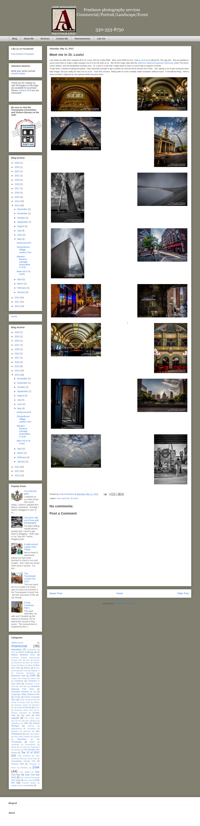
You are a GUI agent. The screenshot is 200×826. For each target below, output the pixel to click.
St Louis (74, 498)
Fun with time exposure (27, 721)
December (22, 209)
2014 (17, 201)
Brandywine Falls (21, 671)
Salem (32, 742)
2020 (17, 180)
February (22, 288)
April (19, 279)
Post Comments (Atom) (125, 603)
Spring (13, 747)
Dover (37, 707)
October (21, 218)
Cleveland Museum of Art (23, 692)
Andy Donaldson (67, 494)
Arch (59, 498)
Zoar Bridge (25, 772)
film (21, 785)
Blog (14, 38)
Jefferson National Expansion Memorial (155, 63)
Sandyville (15, 744)
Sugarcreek (35, 747)
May (19, 239)
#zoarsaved (31, 650)
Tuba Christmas (24, 756)
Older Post (183, 593)
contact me (24, 90)
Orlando (36, 737)
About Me (29, 38)
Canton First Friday (19, 678)
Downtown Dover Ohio (23, 710)
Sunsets (17, 750)
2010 (17, 306)
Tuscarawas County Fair (23, 761)
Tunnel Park (32, 759)
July (19, 230)
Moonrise (27, 731)
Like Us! (101, 38)
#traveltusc (16, 649)
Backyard (18, 663)
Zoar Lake (28, 780)
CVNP (33, 675)
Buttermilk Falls (18, 676)
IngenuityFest (16, 729)
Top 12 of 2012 (30, 752)
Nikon (28, 734)
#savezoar (19, 646)
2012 (17, 297)
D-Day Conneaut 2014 (20, 702)
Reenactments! (82, 38)
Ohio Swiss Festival (22, 737)
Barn (28, 663)
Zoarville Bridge (29, 783)
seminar (145, 60)
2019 (17, 184)
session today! (18, 73)
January (21, 292)
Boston (37, 668)
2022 (17, 171)
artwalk (14, 785)
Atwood (37, 660)
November (22, 213)
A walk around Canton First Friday (31, 547)
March (20, 283)
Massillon (15, 731)
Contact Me (62, 38)
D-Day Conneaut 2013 (28, 700)
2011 (17, 302)
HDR (26, 723)
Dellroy (37, 702)
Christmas (19, 681)
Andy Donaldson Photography (22, 54)
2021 (17, 175)
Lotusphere (31, 729)
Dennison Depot (21, 705)
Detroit (19, 707)
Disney (28, 707)
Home (119, 593)
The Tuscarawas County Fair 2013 (30, 577)
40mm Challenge (26, 652)
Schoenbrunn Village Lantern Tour (24, 250)
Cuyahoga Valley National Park (25, 694)
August (21, 226)
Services (45, 38)
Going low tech (24, 243)
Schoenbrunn (30, 744)
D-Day (17, 697)
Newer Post (56, 593)
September (22, 222)
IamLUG (65, 498)
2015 (17, 197)
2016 (17, 192)
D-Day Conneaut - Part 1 (29, 605)
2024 (17, 163)
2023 (17, 167)
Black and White (26, 665)
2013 (17, 205)
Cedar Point (35, 678)
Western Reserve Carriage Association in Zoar (23, 261)
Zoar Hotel (15, 780)
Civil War (23, 686)
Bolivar (27, 668)
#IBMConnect (17, 643)
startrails (29, 785)
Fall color (25, 715)
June (19, 235)
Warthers (24, 768)
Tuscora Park (17, 764)
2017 (17, 188)
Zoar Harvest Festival (28, 777)
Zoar (36, 767)
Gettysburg (15, 723)
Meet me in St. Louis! (24, 272)
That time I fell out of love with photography (31, 520)
